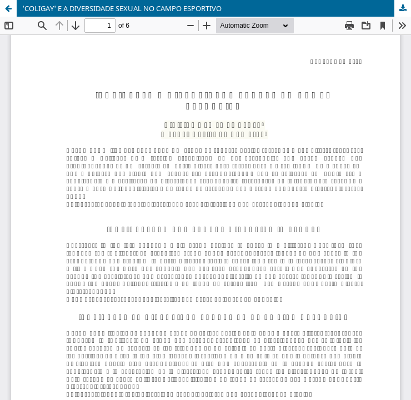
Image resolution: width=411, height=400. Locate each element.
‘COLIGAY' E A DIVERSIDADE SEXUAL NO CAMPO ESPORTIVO (122, 8)
